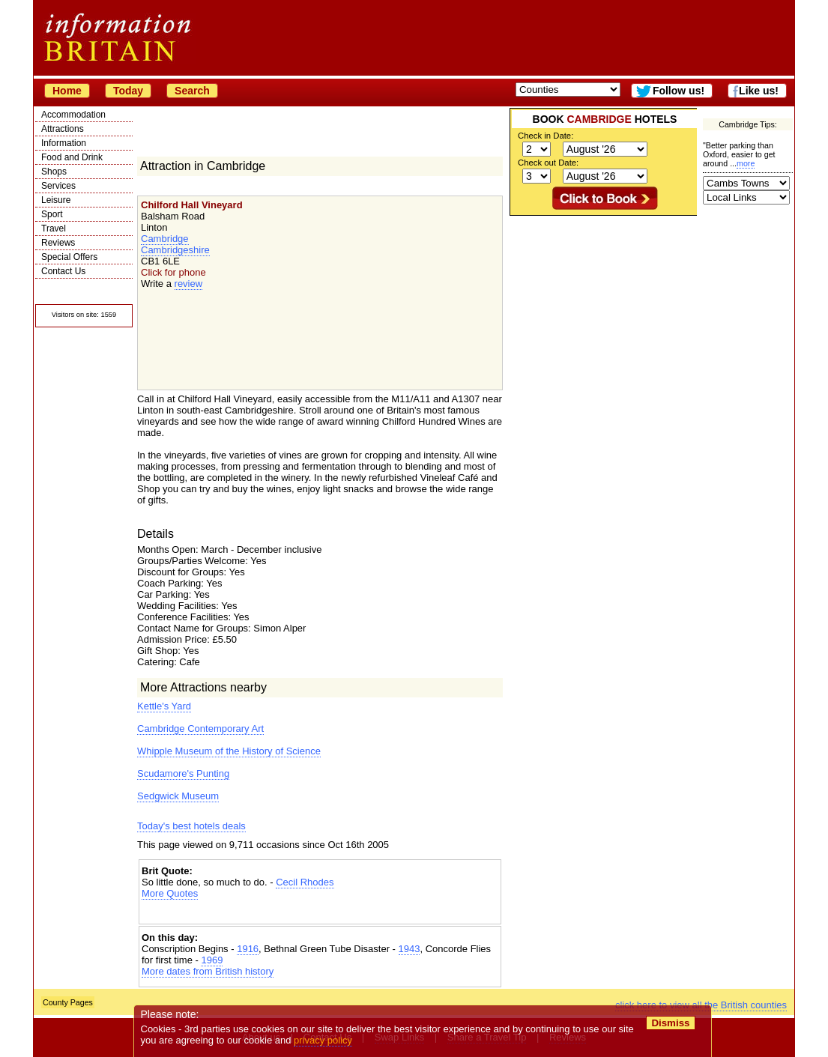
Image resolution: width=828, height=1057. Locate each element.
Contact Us (63, 271)
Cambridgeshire (175, 249)
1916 (248, 948)
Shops (54, 171)
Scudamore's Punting (183, 773)
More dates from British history (208, 971)
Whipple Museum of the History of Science (229, 751)
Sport (52, 214)
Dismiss (670, 1023)
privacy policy (323, 1040)
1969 (212, 960)
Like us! (759, 91)
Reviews (58, 242)
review (189, 283)
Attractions (62, 129)
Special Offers (69, 257)
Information (63, 143)
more (746, 163)
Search (192, 91)
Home (67, 91)
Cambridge (165, 238)
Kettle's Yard (164, 706)
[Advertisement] (320, 912)
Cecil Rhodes (304, 882)
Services (58, 186)
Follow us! (678, 91)
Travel (53, 228)
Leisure (55, 200)
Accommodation (73, 114)
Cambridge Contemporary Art (200, 728)
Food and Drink (72, 157)
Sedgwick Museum (178, 796)
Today (128, 91)
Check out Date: (548, 162)
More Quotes (170, 893)
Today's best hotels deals (191, 826)
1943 (409, 948)
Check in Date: (545, 135)
